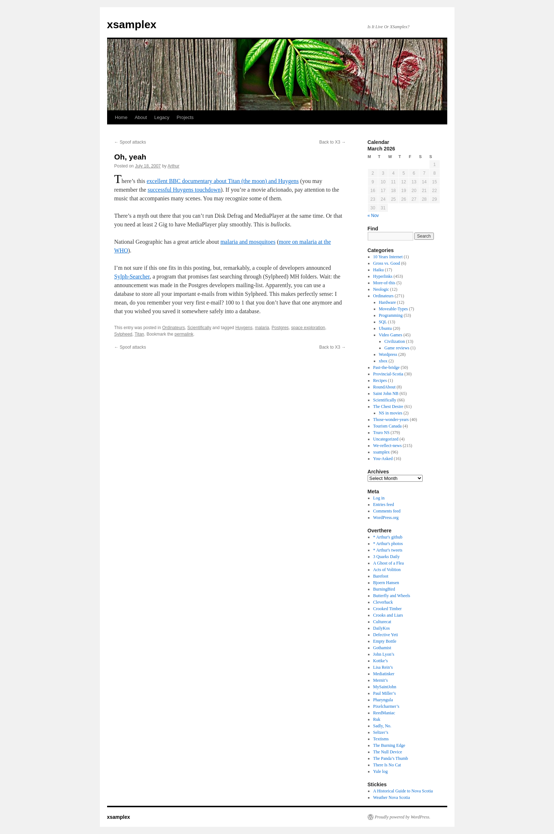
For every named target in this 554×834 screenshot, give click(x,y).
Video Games (390, 334)
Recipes (380, 380)
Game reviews (396, 347)
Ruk (376, 719)
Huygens (243, 327)
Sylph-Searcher (132, 276)
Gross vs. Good (386, 263)
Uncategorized (385, 439)
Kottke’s (380, 660)
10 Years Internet (388, 256)
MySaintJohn (384, 686)
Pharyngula (383, 699)
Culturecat (382, 621)
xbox (383, 360)
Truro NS (381, 432)
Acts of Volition (387, 569)
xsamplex (132, 24)
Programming (391, 315)
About (141, 117)
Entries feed (383, 504)
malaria (262, 327)
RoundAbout (384, 387)
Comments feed (387, 511)
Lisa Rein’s (383, 667)
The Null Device (387, 751)
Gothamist (382, 647)
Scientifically (199, 327)
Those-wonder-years (391, 419)
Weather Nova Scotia (391, 797)
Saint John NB (385, 393)
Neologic (381, 289)
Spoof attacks (130, 142)
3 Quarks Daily (386, 556)
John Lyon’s (383, 654)
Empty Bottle (384, 641)
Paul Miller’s (384, 693)
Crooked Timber (387, 608)
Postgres (279, 327)
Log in (379, 498)
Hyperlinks (382, 276)
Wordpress (388, 354)
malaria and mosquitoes (247, 242)
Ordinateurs (173, 327)
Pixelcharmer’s (386, 706)
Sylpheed (123, 334)
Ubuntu (385, 328)
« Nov (373, 215)
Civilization (394, 341)
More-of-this (384, 282)
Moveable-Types (393, 308)
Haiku (378, 269)
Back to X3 (332, 142)
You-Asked (383, 458)
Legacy (161, 117)
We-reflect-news (387, 445)
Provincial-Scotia (388, 373)
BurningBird (384, 589)
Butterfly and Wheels (391, 595)
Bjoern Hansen (386, 582)
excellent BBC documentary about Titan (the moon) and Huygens (223, 181)
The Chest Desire (388, 406)
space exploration (308, 327)
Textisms (381, 738)
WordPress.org (385, 517)
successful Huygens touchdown (184, 190)
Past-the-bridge (386, 367)
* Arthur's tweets (387, 550)
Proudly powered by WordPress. (403, 817)
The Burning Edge (389, 745)
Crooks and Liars (388, 615)
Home (121, 117)
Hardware (387, 302)
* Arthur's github (387, 537)
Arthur (173, 166)
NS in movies (390, 413)
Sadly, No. (382, 725)
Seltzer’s (380, 732)
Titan (139, 334)
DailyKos (381, 628)
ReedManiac (384, 712)
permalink (183, 334)
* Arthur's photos (388, 543)
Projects (185, 117)
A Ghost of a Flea (388, 563)
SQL (383, 321)
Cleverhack (383, 602)
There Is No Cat (387, 764)
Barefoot (380, 576)
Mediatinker (383, 673)
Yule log (380, 771)
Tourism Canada (387, 426)
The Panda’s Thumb (390, 758)
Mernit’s (380, 680)
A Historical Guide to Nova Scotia (403, 790)
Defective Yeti (385, 634)
